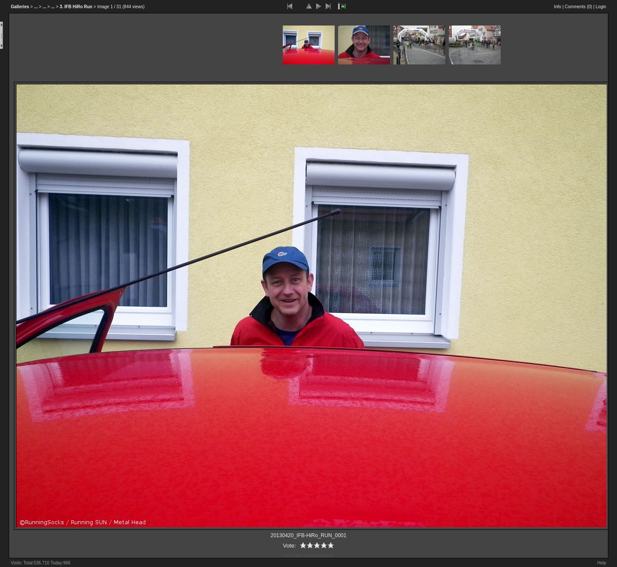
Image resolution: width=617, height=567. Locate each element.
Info (557, 6)
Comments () (578, 6)
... (36, 6)
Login (601, 6)
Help (601, 563)
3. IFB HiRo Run (76, 6)
